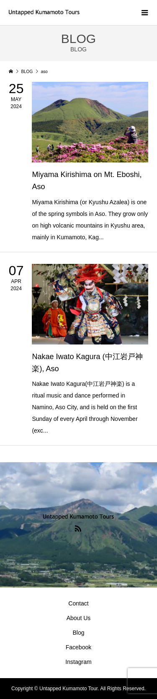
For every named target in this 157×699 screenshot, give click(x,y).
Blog (78, 632)
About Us (79, 618)
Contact (78, 603)
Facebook (78, 647)
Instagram (78, 661)
